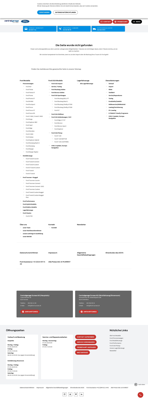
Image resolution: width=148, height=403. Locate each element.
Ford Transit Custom (32, 164)
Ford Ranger (30, 149)
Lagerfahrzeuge (28, 210)
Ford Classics (27, 213)
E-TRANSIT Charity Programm (118, 113)
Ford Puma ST (30, 98)
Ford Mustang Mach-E (33, 143)
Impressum (52, 252)
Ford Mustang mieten (58, 89)
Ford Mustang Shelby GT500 (63, 107)
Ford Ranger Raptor (32, 152)
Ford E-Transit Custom (33, 168)
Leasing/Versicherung (116, 107)
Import (111, 86)
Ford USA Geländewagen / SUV (61, 117)
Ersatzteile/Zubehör (115, 101)
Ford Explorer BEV (31, 122)
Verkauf (111, 83)
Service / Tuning (56, 86)
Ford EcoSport (30, 104)
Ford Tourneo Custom (33, 189)
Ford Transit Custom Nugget (35, 192)
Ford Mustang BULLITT (61, 98)
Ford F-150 (57, 136)
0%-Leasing (112, 110)
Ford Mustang (30, 146)
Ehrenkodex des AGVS (114, 252)
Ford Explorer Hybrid (32, 140)
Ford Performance (29, 201)
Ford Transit (30, 170)
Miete (110, 89)
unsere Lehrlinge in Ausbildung (33, 233)
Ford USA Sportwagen (58, 95)
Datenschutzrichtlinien (65, 12)
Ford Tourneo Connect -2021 (35, 186)
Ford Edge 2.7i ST (59, 120)
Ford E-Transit (30, 173)
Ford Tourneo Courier (33, 180)
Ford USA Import (56, 83)
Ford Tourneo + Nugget (30, 177)
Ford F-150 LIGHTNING (61, 142)
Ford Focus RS (30, 113)
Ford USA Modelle (55, 80)
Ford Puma (29, 95)
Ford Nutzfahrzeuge (116, 340)
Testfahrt (112, 92)
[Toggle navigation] (136, 22)
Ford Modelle (25, 80)
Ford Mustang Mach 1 (61, 101)
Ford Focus (29, 107)
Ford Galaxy (29, 137)
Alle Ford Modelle (115, 335)
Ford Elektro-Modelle (30, 207)
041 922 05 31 (90, 303)
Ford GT (57, 110)
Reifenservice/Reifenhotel (117, 104)
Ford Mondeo (30, 131)
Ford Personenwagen (116, 338)
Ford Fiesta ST (30, 92)
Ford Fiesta (29, 89)
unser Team (26, 228)
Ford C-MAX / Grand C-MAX (34, 116)
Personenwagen (28, 83)
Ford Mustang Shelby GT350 (63, 104)
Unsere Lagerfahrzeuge (117, 348)
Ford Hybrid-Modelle (29, 204)
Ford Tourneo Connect (33, 183)
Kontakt (51, 224)
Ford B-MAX (29, 101)
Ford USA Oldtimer (57, 114)
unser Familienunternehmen (32, 230)
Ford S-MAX (29, 134)
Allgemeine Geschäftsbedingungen (86, 253)
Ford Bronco (58, 123)
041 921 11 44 (32, 303)
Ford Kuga (29, 119)
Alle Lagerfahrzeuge (86, 83)
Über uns (23, 224)
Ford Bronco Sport (60, 126)
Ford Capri (29, 125)
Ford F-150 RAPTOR (60, 139)
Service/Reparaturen (115, 95)
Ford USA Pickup (56, 133)
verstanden (44, 12)
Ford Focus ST (30, 110)
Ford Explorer (58, 129)
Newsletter (81, 224)
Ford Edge (29, 128)
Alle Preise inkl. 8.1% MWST (59, 261)
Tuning (111, 98)
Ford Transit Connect (32, 162)
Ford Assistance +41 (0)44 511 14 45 (32, 262)
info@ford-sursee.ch (34, 305)
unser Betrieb (27, 236)
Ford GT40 (29, 216)
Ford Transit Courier (32, 159)
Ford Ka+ (29, 86)
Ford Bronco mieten (57, 92)
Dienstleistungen (112, 80)
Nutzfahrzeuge (27, 156)
